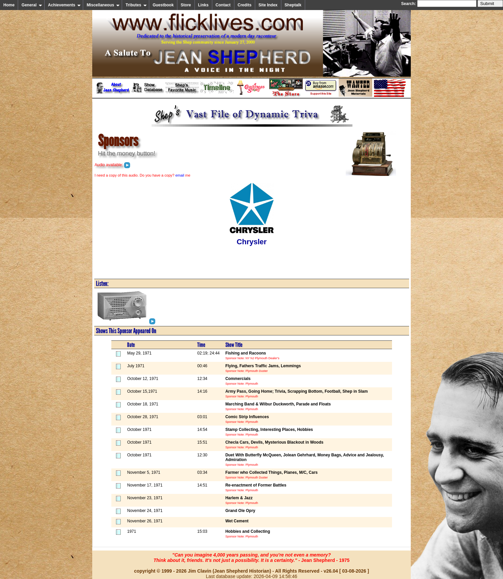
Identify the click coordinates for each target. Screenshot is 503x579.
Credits (245, 5)
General (31, 5)
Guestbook (163, 5)
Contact (223, 5)
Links (203, 5)
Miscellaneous (103, 5)
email (179, 175)
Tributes (136, 5)
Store (186, 5)
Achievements (64, 5)
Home (8, 5)
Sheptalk (293, 5)
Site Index (268, 5)
